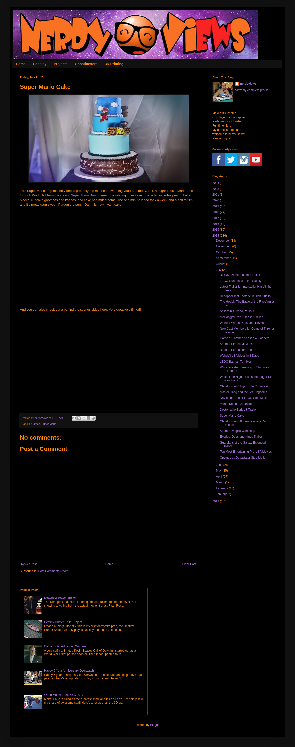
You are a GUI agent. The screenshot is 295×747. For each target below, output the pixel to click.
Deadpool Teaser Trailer (60, 597)
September (223, 258)
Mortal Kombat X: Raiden (237, 404)
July (218, 270)
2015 (215, 229)
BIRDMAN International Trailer (240, 275)
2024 (215, 183)
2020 (215, 200)
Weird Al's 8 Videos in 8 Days (239, 355)
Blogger (155, 725)
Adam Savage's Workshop (237, 431)
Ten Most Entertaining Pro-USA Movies (246, 451)
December (223, 240)
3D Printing (114, 64)
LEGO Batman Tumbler (235, 361)
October (221, 252)
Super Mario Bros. (84, 195)
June (219, 465)
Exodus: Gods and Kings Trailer (241, 436)
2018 (215, 212)
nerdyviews (248, 83)
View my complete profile (251, 90)
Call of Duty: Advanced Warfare (65, 646)
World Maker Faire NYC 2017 (64, 695)
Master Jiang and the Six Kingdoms (243, 392)
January (221, 494)
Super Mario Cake (232, 415)
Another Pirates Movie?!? (237, 344)
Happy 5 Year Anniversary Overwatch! (69, 670)
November (223, 246)
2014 (215, 235)
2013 (215, 501)
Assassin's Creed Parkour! (237, 311)
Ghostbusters (86, 64)
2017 (215, 218)
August (220, 264)
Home (21, 64)
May (219, 470)
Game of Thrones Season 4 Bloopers (245, 338)
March (220, 482)
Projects (61, 64)
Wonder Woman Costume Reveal (242, 323)
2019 (215, 206)
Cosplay (39, 64)
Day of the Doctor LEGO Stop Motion (244, 398)
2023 (215, 189)
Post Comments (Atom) (54, 571)
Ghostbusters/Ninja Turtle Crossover (244, 386)
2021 (215, 194)
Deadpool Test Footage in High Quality (245, 296)
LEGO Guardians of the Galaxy (241, 281)
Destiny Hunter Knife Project (63, 622)
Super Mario (49, 423)
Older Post (189, 564)
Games (36, 423)
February (222, 488)
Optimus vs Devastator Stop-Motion (243, 457)
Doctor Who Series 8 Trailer (238, 409)
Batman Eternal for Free (236, 350)
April (219, 476)
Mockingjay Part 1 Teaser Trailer (241, 317)
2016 (215, 224)
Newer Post (29, 564)
